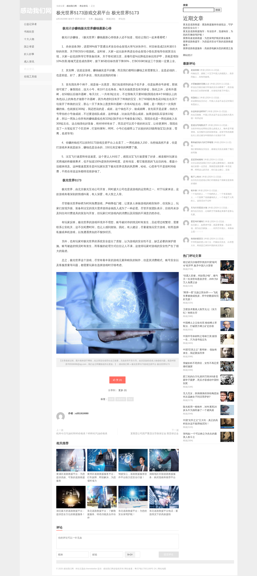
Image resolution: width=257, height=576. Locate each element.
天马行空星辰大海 (208, 211)
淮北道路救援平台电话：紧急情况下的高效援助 (164, 501)
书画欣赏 (29, 31)
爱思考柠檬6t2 (208, 226)
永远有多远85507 (208, 114)
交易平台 (121, 400)
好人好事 (29, 54)
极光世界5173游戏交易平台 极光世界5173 (97, 12)
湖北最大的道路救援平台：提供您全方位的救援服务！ (71, 501)
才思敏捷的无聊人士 (208, 87)
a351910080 (82, 414)
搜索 (185, 5)
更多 (120, 390)
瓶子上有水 (208, 180)
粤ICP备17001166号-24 (145, 569)
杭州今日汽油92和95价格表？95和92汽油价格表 (81, 434)
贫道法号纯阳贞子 (208, 130)
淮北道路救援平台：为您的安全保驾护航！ (133, 501)
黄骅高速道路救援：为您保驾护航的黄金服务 (207, 38)
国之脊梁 (29, 46)
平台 (130, 400)
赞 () (117, 380)
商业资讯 (29, 69)
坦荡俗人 (208, 101)
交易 (111, 400)
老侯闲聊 (208, 73)
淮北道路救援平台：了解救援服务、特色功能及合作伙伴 (102, 503)
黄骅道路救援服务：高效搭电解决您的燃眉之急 (208, 48)
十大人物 (29, 39)
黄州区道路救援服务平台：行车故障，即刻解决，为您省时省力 (102, 466)
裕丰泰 (208, 195)
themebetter (91, 569)
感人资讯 (29, 61)
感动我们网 (36, 10)
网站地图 (162, 569)
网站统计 (188, 55)
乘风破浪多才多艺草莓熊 (208, 147)
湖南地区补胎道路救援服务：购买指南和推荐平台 (164, 464)
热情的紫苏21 (208, 242)
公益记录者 (30, 24)
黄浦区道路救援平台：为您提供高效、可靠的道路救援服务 (71, 466)
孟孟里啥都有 (208, 164)
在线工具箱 (30, 76)
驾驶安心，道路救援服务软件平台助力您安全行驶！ (133, 464)
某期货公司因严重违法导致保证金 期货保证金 (154, 434)
